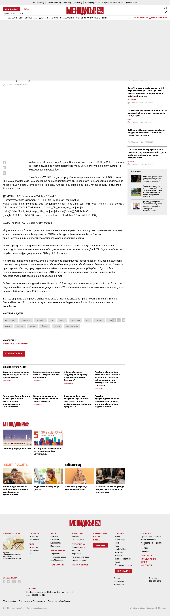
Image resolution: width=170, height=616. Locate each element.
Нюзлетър (100, 545)
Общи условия (9, 601)
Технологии (55, 18)
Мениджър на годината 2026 (151, 544)
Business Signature (123, 559)
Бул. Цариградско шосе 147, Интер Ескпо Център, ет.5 (49, 592)
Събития (162, 18)
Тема (117, 543)
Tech (117, 546)
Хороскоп (76, 554)
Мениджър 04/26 (92, 2)
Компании (54, 540)
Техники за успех (58, 557)
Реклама (75, 536)
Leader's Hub (120, 549)
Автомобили (11, 60)
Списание (139, 18)
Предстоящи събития (151, 536)
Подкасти (151, 18)
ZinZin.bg (78, 2)
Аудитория (119, 581)
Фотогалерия (78, 547)
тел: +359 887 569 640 (35, 595)
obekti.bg (67, 2)
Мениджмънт (41, 18)
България (12, 18)
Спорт (96, 536)
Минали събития (148, 540)
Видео (96, 540)
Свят (21, 18)
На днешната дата (80, 557)
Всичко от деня (98, 18)
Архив (117, 562)
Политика (33, 536)
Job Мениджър (56, 560)
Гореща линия (148, 559)
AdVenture (119, 552)
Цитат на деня (79, 560)
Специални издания (123, 565)
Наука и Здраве (80, 565)
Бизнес (28, 18)
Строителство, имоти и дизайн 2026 (119, 2)
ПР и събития (78, 540)
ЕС (30, 554)
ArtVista (118, 556)
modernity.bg (38, 2)
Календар (145, 551)
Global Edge (120, 540)
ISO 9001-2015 (155, 581)
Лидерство (55, 554)
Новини (144, 548)
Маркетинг (69, 18)
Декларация (119, 584)
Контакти (146, 565)
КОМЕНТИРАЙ (13, 354)
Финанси (54, 536)
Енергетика (55, 543)
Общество (34, 540)
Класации (76, 551)
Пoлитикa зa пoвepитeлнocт (32, 601)
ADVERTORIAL (136, 171)
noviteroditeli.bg (54, 2)
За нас (117, 578)
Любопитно (82, 18)
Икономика (55, 546)
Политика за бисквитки (59, 601)
